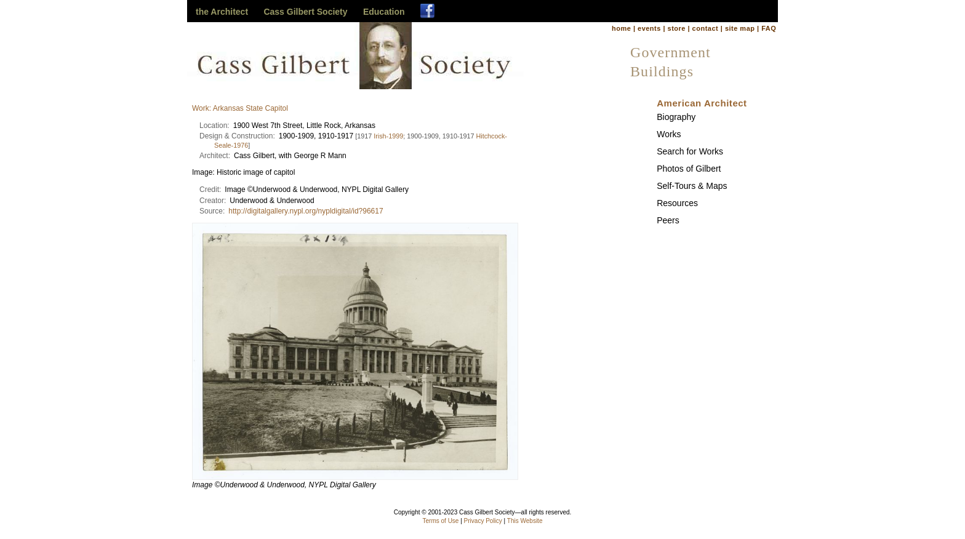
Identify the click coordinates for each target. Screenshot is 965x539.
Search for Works (690, 151)
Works (669, 134)
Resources (677, 203)
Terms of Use (441, 520)
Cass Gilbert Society (305, 12)
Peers (668, 220)
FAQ (768, 28)
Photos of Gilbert (689, 169)
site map (740, 28)
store (677, 28)
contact (705, 28)
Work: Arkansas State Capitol (240, 108)
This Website (525, 520)
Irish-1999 (388, 136)
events (649, 28)
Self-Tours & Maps (692, 186)
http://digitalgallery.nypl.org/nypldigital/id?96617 (305, 211)
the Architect (222, 12)
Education (384, 12)
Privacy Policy (483, 520)
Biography (676, 117)
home (621, 28)
